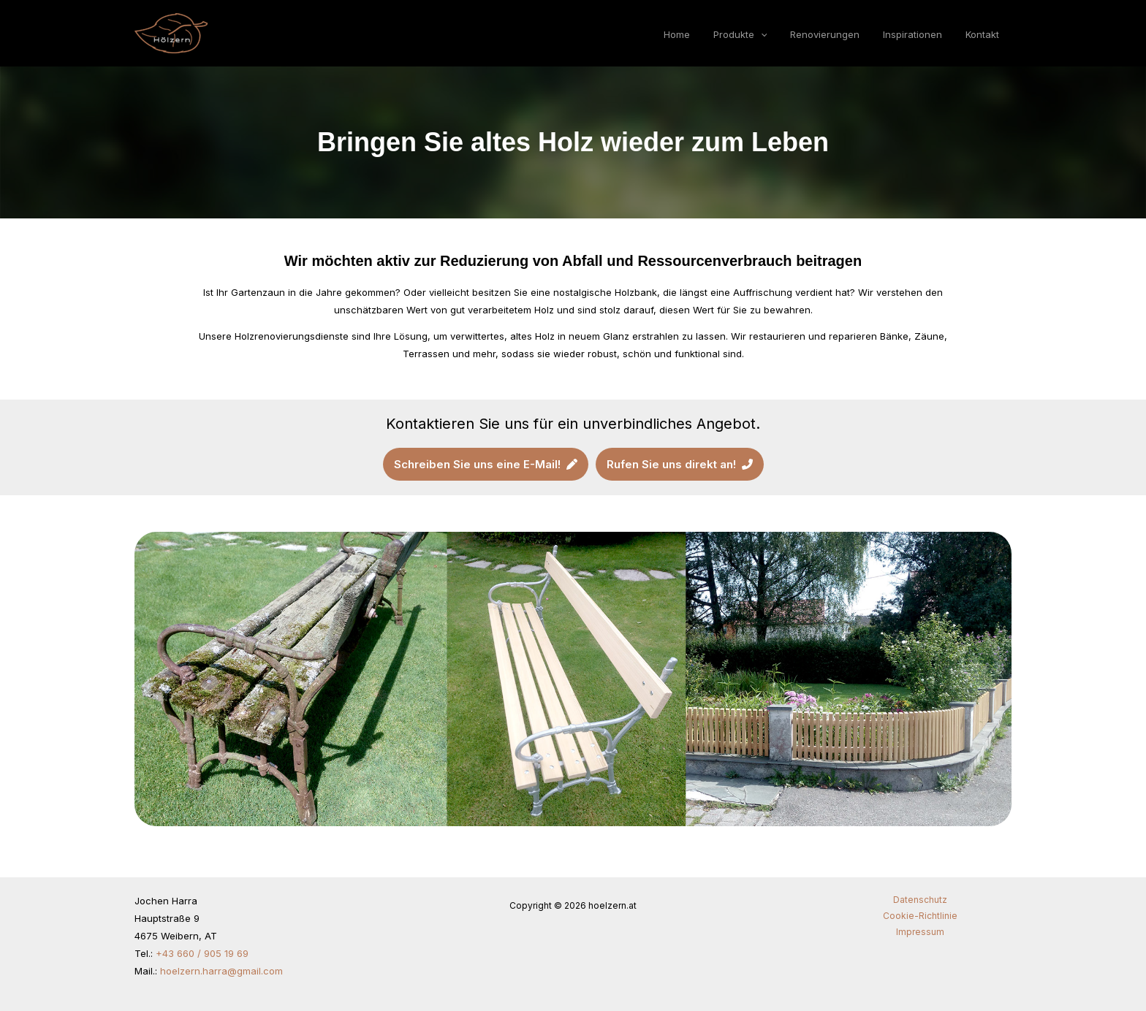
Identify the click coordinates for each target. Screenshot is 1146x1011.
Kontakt (984, 35)
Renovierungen (832, 35)
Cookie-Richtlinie (920, 915)
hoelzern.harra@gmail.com (221, 971)
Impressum (920, 931)
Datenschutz (920, 899)
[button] (770, 35)
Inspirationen (916, 35)
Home (689, 35)
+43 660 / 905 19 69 (202, 953)
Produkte (750, 35)
